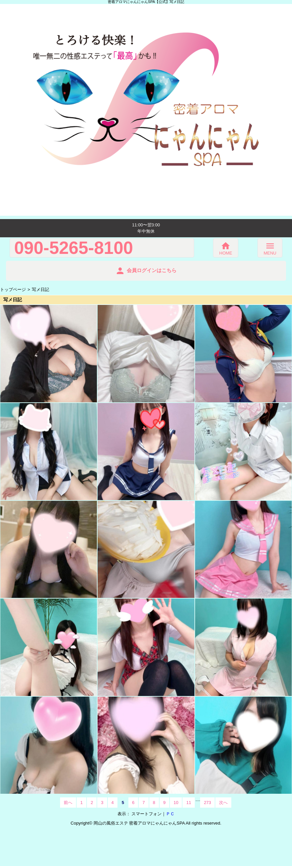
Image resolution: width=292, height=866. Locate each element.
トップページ (13, 289)
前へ (68, 802)
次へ (223, 802)
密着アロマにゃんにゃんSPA (156, 823)
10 (176, 802)
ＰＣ (170, 813)
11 (188, 802)
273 (207, 802)
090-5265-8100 (73, 248)
